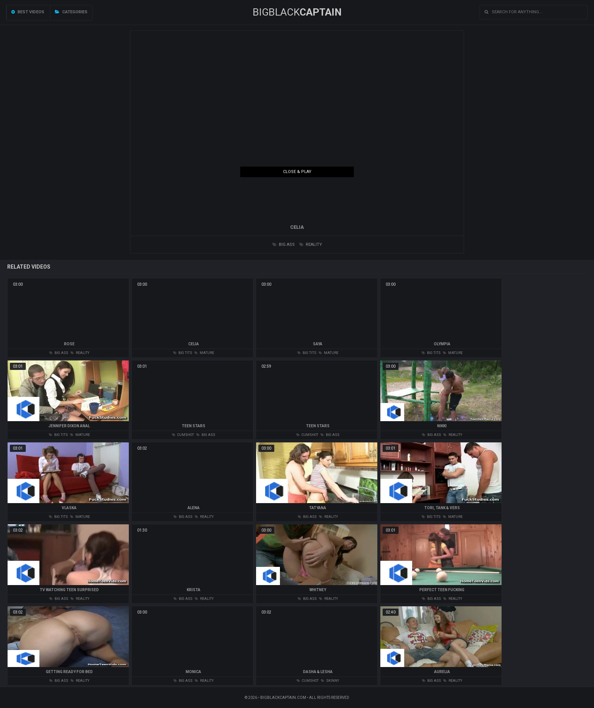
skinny (330, 681)
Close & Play (297, 171)
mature (204, 353)
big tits (182, 353)
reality (310, 244)
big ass (283, 244)
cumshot (183, 435)
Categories (71, 11)
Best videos (27, 11)
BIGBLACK (297, 12)
